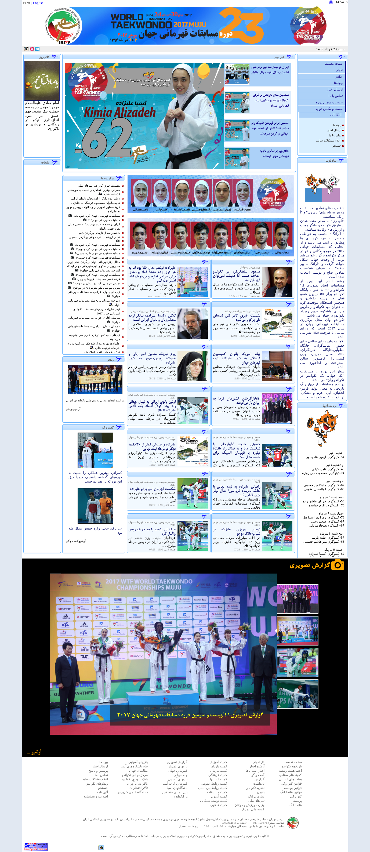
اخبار (340, 70)
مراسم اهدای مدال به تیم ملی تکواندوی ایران (95, 400)
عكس (340, 76)
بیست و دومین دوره (330, 102)
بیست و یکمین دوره (330, 109)
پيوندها (339, 83)
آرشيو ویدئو (73, 409)
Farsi (26, 3)
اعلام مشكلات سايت (328, 140)
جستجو (336, 145)
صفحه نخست (335, 64)
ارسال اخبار (336, 89)
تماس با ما (336, 96)
